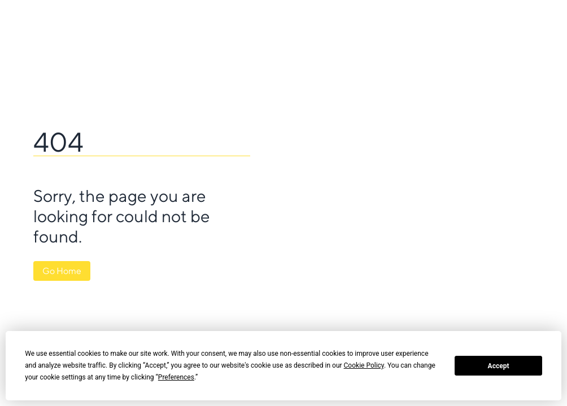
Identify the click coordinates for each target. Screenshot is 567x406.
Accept (498, 366)
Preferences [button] (176, 377)
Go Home (61, 271)
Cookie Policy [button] (364, 365)
